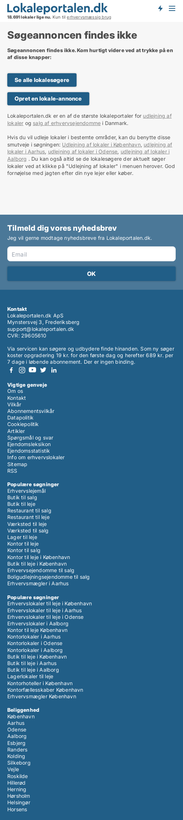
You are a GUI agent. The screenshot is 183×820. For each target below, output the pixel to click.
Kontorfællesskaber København (45, 690)
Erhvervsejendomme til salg (40, 570)
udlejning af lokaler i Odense (83, 151)
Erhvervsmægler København (41, 696)
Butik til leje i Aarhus (32, 663)
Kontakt (16, 398)
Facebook (11, 370)
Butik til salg (22, 497)
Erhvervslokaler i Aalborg (38, 623)
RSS (12, 471)
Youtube (32, 370)
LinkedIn (54, 370)
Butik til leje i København (37, 564)
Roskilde (17, 776)
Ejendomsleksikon (29, 444)
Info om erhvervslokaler (36, 457)
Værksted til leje (27, 524)
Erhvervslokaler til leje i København (49, 603)
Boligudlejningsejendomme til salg (48, 577)
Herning (16, 789)
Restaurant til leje (28, 517)
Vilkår (14, 404)
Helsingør (18, 802)
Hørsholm (18, 796)
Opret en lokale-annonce (48, 98)
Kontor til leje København (37, 630)
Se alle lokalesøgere (42, 80)
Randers (17, 749)
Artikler (16, 431)
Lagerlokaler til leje (30, 676)
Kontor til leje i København (38, 557)
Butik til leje (21, 504)
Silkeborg (19, 763)
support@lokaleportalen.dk (40, 329)
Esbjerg (16, 743)
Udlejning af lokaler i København (101, 144)
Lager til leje (22, 537)
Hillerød (16, 783)
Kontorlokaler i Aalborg (35, 650)
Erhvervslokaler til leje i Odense (45, 617)
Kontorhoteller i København (40, 683)
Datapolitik (20, 417)
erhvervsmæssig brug (89, 17)
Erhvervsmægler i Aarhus (38, 583)
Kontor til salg (23, 550)
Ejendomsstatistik (28, 451)
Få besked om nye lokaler (160, 8)
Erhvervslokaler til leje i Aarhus (44, 610)
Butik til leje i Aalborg (33, 670)
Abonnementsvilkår (30, 411)
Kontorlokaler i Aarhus (34, 636)
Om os (15, 391)
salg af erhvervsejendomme (67, 123)
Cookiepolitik (23, 424)
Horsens (17, 809)
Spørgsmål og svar (30, 437)
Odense (16, 729)
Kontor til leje (23, 543)
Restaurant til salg (29, 510)
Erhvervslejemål (26, 491)
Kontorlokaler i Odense (34, 643)
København (21, 716)
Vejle (13, 769)
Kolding (16, 756)
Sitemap (17, 464)
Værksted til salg (27, 530)
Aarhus (15, 723)
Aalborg (17, 736)
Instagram (22, 370)
